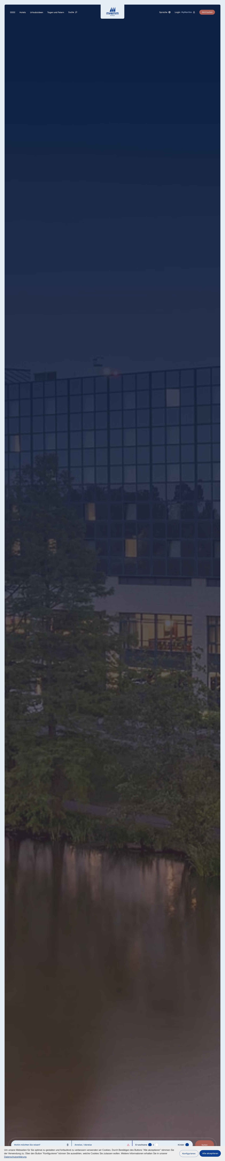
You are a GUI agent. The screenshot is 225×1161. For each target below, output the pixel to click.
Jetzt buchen (207, 12)
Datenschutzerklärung (15, 1157)
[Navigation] (12, 12)
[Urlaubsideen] (36, 12)
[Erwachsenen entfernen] (156, 1144)
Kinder (181, 1144)
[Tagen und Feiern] (55, 12)
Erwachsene (141, 1144)
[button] (188, 1153)
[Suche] (72, 12)
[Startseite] (112, 11)
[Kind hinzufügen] (187, 1144)
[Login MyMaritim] (185, 12)
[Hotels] (23, 12)
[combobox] (41, 1144)
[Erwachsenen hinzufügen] (150, 1144)
